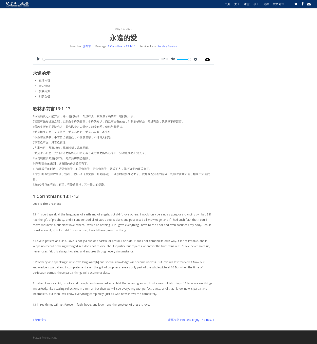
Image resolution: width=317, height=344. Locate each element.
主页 (227, 9)
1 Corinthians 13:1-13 (121, 46)
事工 (256, 9)
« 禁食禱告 (39, 320)
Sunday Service (167, 46)
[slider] (101, 59)
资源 (266, 9)
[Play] (38, 59)
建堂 (246, 9)
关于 (237, 9)
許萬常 (87, 46)
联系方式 (278, 9)
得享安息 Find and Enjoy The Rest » (191, 320)
